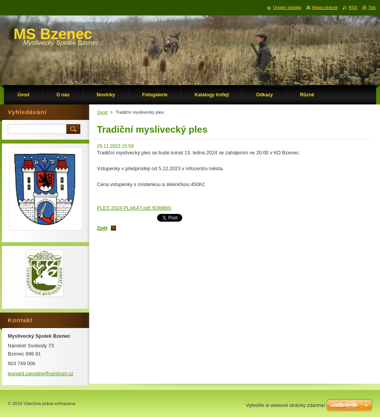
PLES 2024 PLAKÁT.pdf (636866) (134, 208)
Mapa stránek (325, 7)
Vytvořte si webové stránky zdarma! (285, 405)
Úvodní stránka (287, 7)
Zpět (102, 228)
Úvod (102, 112)
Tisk (372, 7)
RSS (353, 7)
